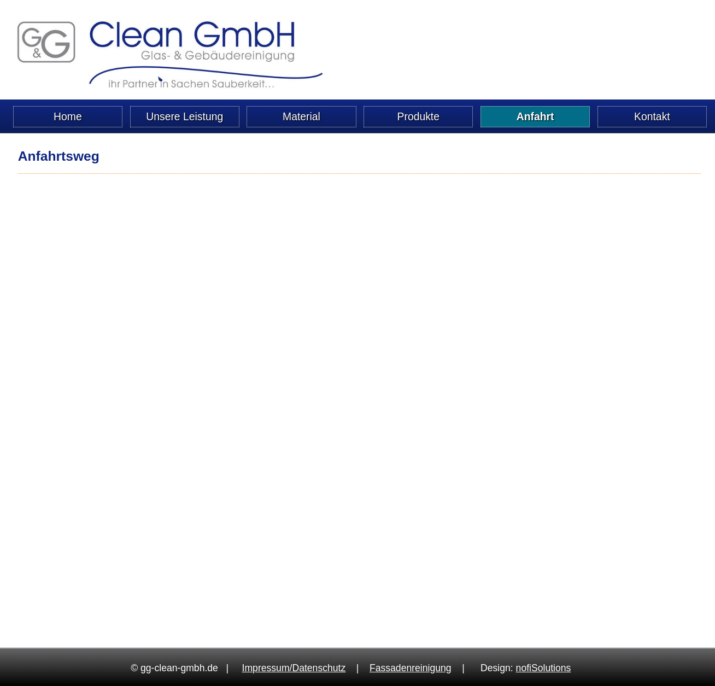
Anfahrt (535, 116)
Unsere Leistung (184, 116)
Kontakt (652, 116)
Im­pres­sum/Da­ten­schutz (294, 667)
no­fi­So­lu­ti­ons (543, 667)
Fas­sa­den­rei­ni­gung (411, 667)
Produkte (418, 116)
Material (301, 116)
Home (68, 116)
